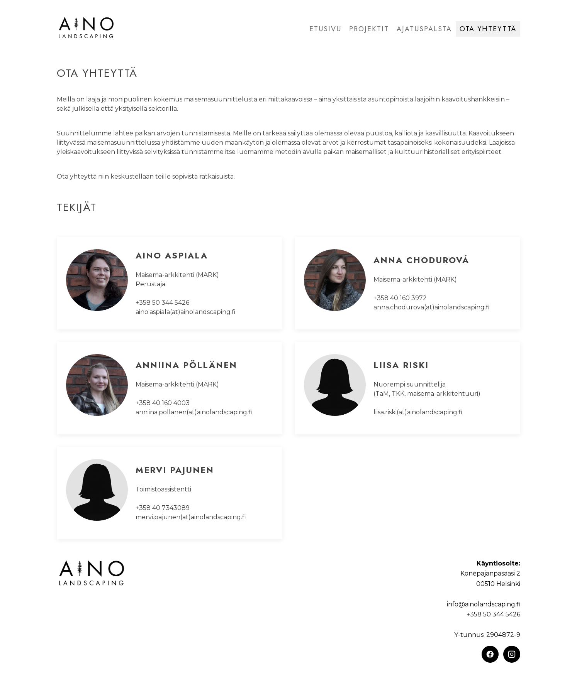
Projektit (369, 29)
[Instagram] (511, 654)
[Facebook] (490, 654)
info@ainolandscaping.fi (483, 604)
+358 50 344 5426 (493, 614)
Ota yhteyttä (488, 29)
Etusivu (325, 29)
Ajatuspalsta (424, 29)
